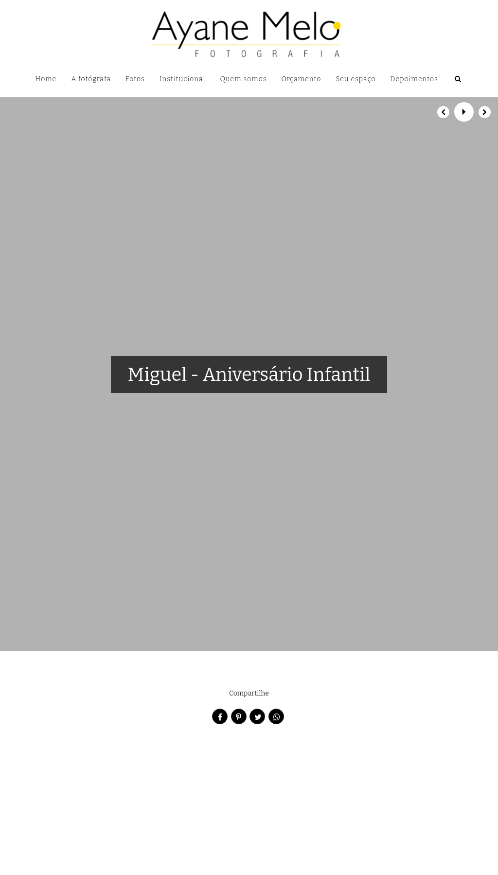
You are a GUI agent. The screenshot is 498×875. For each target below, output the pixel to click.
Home (45, 79)
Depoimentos (414, 79)
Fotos (135, 79)
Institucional (183, 79)
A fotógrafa (91, 79)
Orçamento (301, 79)
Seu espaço (355, 79)
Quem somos (243, 79)
